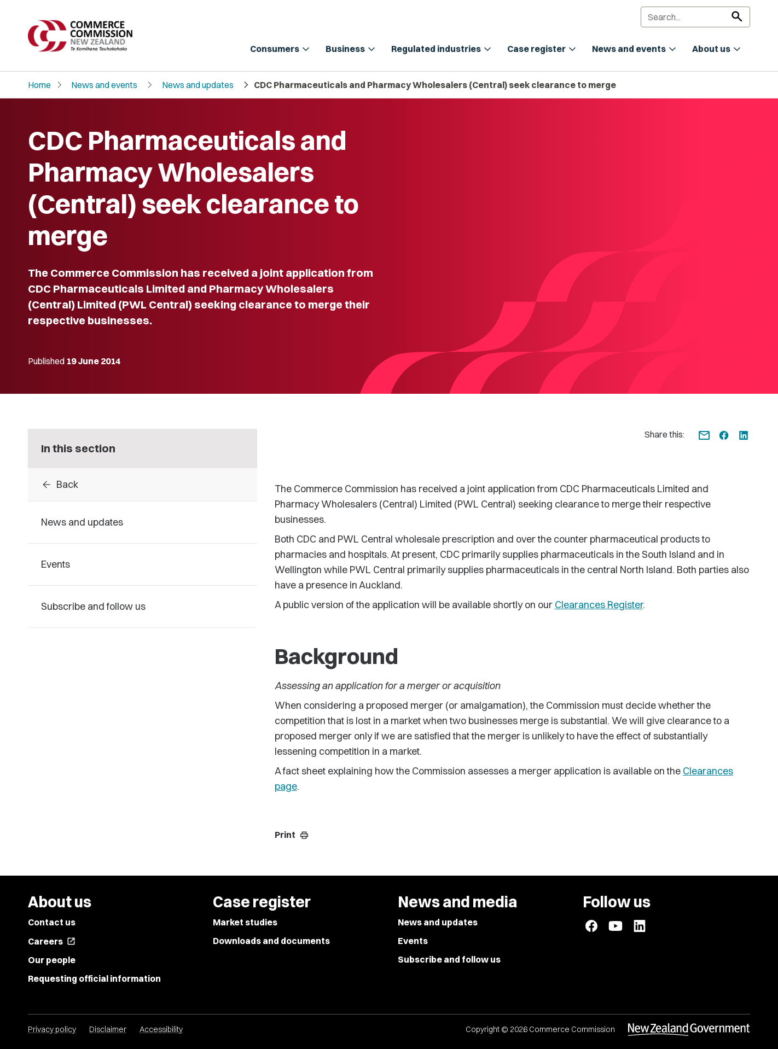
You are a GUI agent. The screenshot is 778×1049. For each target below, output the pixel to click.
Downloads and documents (271, 940)
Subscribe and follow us (449, 959)
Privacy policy (52, 1029)
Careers (52, 941)
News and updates (198, 84)
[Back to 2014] (142, 484)
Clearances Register (599, 604)
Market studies (245, 922)
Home (39, 84)
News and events (104, 84)
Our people (52, 959)
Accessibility (161, 1029)
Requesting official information (94, 978)
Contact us (52, 922)
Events (413, 940)
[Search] (695, 17)
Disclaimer (107, 1029)
